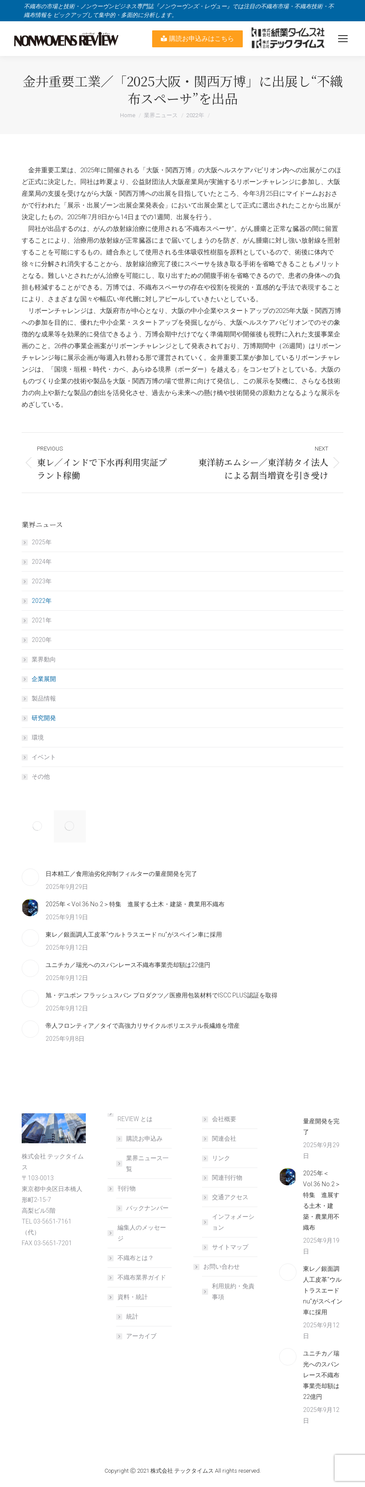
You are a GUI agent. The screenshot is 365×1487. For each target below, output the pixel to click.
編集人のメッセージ (141, 1233)
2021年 (42, 620)
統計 (132, 1316)
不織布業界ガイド (141, 1277)
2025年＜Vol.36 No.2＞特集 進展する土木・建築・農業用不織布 (135, 904)
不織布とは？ (135, 1257)
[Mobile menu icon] (343, 38)
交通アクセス (230, 1197)
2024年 (42, 561)
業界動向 (44, 659)
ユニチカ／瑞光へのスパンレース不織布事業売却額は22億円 (128, 964)
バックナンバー (147, 1207)
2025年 (42, 542)
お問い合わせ (217, 1266)
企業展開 (44, 678)
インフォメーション (233, 1222)
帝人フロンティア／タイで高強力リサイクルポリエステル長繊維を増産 (143, 1025)
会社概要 (224, 1118)
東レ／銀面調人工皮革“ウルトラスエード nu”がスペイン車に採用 (134, 934)
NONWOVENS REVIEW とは (132, 1113)
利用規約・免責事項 (233, 1291)
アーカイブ (141, 1335)
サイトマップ (230, 1247)
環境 (38, 737)
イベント (44, 756)
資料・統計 (128, 1296)
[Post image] (30, 877)
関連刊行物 (227, 1177)
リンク (221, 1158)
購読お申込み (144, 1138)
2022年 (42, 600)
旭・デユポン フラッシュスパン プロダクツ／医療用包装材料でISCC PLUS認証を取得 (161, 995)
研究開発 (44, 717)
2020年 (42, 639)
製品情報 (44, 698)
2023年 (42, 581)
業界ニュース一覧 (147, 1163)
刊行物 (122, 1188)
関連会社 (224, 1138)
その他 (41, 776)
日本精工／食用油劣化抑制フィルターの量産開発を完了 (121, 873)
